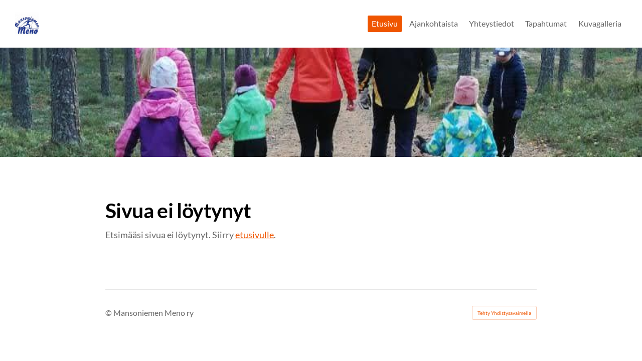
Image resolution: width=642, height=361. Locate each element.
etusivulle (254, 234)
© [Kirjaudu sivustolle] (109, 312)
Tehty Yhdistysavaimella (504, 313)
